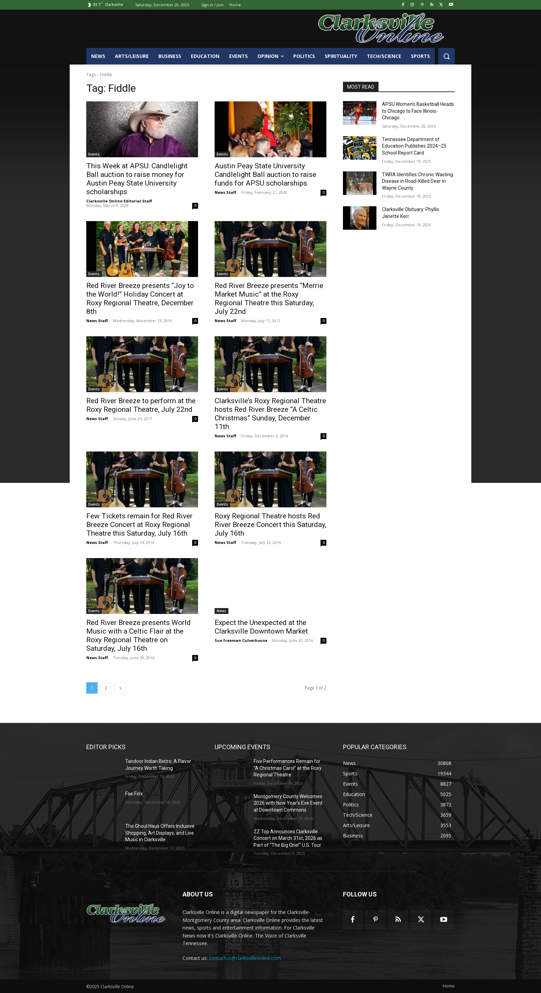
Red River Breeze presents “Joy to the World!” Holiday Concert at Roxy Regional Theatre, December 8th (140, 298)
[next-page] (120, 688)
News (221, 610)
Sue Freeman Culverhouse (241, 640)
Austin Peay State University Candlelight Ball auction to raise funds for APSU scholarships (265, 174)
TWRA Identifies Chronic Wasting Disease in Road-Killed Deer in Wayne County (417, 181)
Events (94, 154)
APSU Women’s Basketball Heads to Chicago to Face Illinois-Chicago (418, 110)
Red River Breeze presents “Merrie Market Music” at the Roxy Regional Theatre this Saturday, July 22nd (269, 298)
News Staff (225, 192)
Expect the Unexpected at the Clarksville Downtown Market (261, 626)
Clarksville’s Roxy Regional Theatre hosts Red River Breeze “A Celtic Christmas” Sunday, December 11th (270, 414)
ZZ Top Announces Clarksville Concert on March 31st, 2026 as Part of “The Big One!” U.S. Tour (288, 838)
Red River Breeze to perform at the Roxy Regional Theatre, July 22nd (141, 405)
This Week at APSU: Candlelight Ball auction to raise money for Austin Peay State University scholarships (137, 179)
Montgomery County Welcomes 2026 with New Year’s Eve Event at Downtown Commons (288, 803)
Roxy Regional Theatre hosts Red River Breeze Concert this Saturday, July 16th (270, 524)
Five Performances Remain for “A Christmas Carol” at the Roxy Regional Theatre (288, 767)
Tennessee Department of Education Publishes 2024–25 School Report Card (414, 146)
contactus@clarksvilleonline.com (245, 958)
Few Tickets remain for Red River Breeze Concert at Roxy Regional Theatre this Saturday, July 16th (139, 524)
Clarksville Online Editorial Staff (119, 200)
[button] (446, 56)
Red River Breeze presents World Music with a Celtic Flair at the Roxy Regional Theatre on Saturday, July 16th (138, 635)
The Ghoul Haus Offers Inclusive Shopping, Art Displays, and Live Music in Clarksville (160, 832)
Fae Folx (134, 793)
